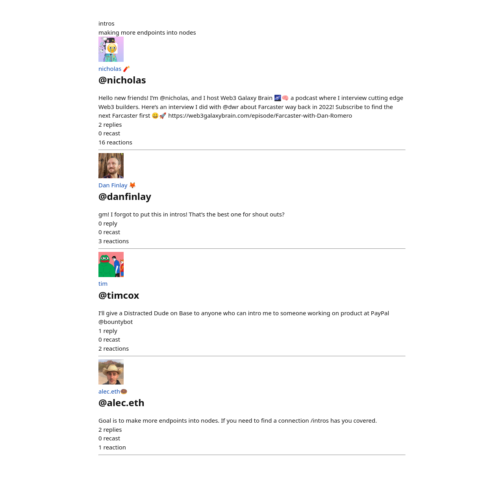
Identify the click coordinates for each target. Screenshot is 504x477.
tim (102, 283)
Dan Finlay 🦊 (117, 185)
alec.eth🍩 (113, 391)
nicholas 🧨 (114, 68)
